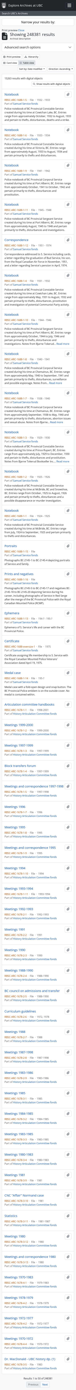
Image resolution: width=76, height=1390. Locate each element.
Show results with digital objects (51, 83)
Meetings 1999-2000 (18, 725)
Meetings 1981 (14, 1175)
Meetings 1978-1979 (18, 1298)
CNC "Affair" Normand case (24, 1195)
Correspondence (16, 240)
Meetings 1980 (14, 1236)
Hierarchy (31, 56)
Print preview (11, 56)
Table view (27, 62)
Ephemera (11, 613)
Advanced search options (22, 47)
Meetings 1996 (14, 807)
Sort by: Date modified (31, 68)
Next (45, 1384)
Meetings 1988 (14, 1032)
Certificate (11, 641)
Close (21, 30)
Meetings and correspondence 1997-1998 (33, 786)
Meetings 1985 (14, 1093)
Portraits (10, 546)
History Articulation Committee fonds (35, 713)
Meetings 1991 (14, 929)
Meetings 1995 (14, 827)
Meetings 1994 (14, 868)
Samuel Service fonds (25, 103)
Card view (10, 62)
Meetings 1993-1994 (18, 888)
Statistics (10, 1216)
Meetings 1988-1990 (18, 970)
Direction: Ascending (60, 68)
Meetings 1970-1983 (18, 1277)
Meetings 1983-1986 (18, 1073)
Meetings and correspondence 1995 (30, 848)
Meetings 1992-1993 (18, 909)
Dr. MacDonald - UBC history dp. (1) (29, 1359)
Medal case (12, 673)
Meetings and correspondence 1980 (30, 1257)
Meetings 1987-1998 (18, 1052)
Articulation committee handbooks (29, 704)
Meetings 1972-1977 (18, 1318)
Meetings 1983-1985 (18, 1134)
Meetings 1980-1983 (18, 1154)
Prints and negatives (19, 574)
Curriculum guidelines (20, 1011)
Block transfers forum (20, 766)
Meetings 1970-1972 (18, 1339)
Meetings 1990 (14, 950)
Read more (62, 344)
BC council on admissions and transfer (32, 991)
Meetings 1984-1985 (18, 1113)
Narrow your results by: (38, 22)
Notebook (11, 94)
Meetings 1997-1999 (18, 745)
